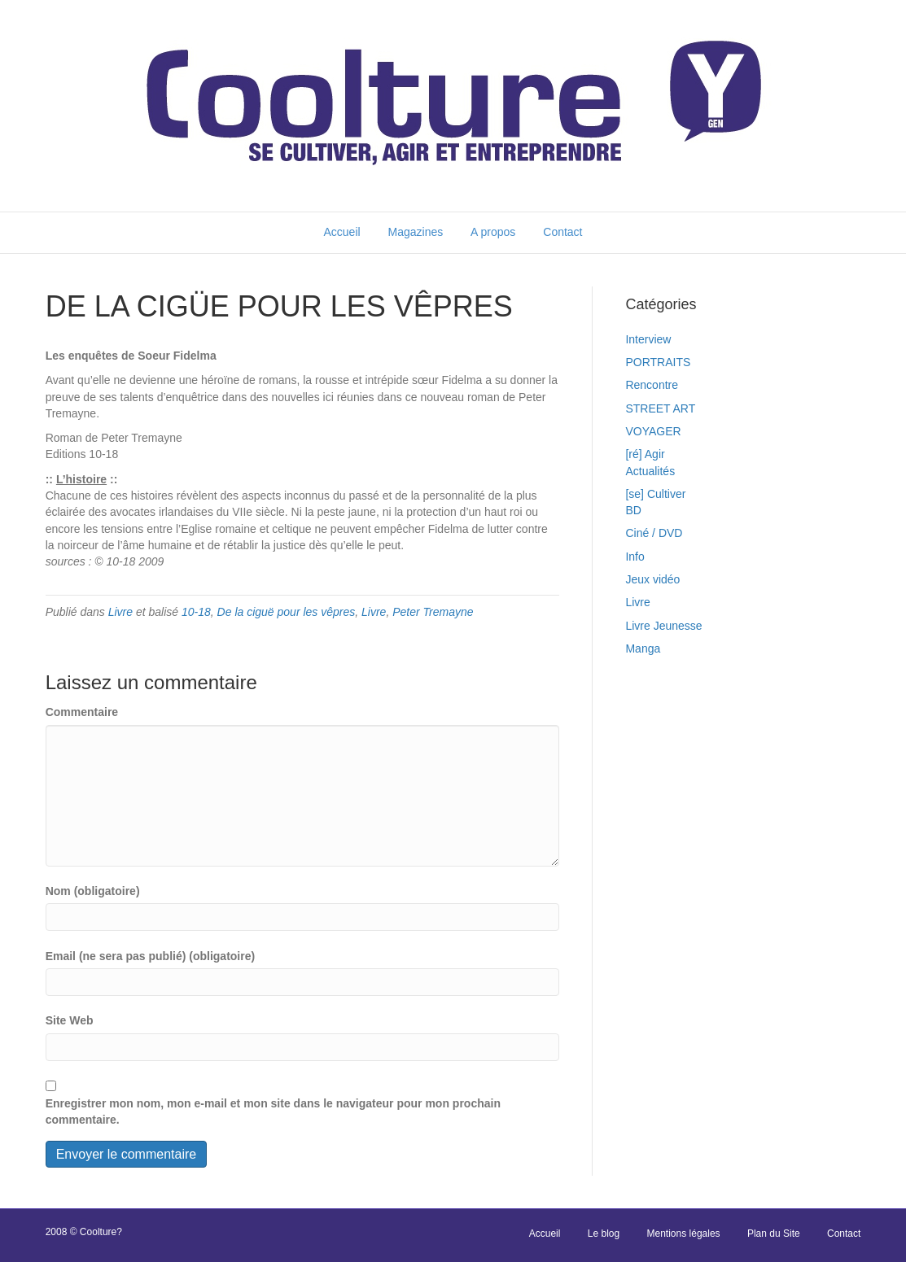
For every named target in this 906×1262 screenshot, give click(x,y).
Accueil (341, 231)
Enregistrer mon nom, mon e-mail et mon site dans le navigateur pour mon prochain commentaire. (273, 1111)
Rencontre (651, 384)
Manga (642, 648)
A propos (493, 231)
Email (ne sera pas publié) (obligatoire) (151, 956)
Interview (648, 339)
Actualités (650, 471)
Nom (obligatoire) (93, 890)
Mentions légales (683, 1233)
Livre (120, 611)
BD (633, 510)
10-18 (196, 611)
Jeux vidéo (652, 579)
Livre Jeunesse (663, 625)
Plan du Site (773, 1233)
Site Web (70, 1020)
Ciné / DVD (653, 532)
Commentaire (82, 711)
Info (634, 556)
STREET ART (660, 408)
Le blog (603, 1233)
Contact (562, 231)
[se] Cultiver (655, 493)
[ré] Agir (644, 454)
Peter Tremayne (432, 611)
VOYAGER (653, 431)
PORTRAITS (657, 362)
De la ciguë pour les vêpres (286, 611)
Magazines (416, 231)
